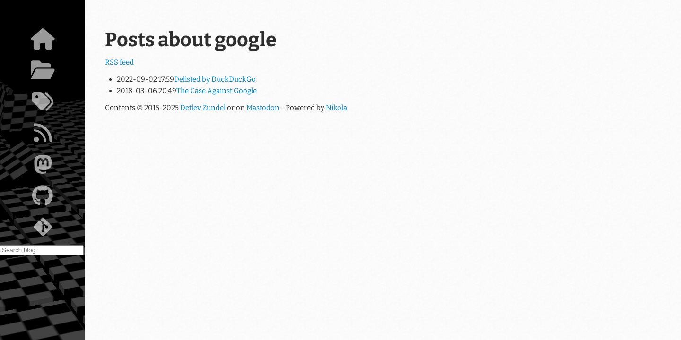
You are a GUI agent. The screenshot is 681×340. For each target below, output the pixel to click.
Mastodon (262, 107)
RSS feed (119, 62)
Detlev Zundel (203, 107)
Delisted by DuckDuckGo (215, 79)
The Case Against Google (216, 90)
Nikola (336, 107)
